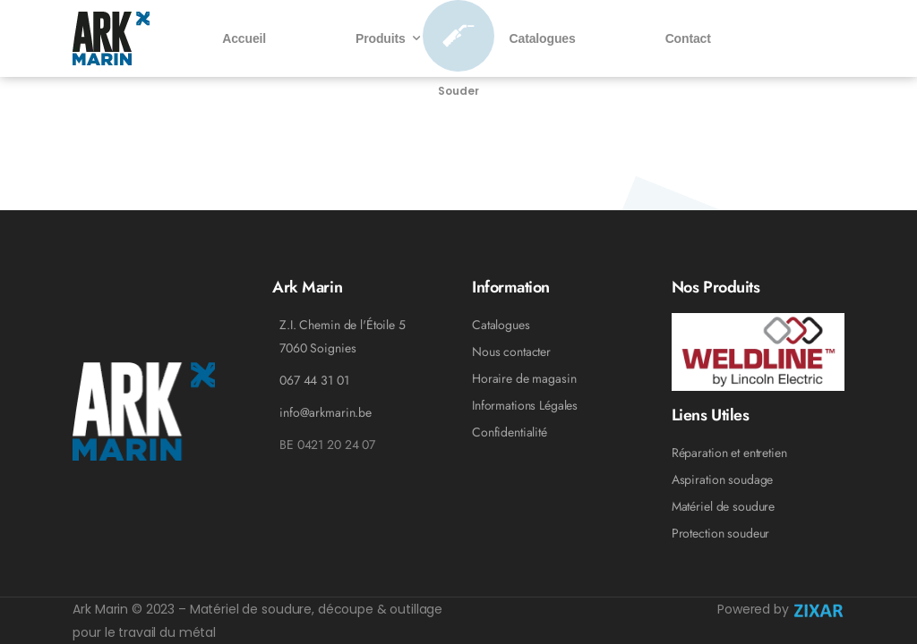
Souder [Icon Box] (458, 90)
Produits (381, 38)
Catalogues (543, 38)
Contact (688, 38)
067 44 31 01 (313, 380)
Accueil (244, 38)
